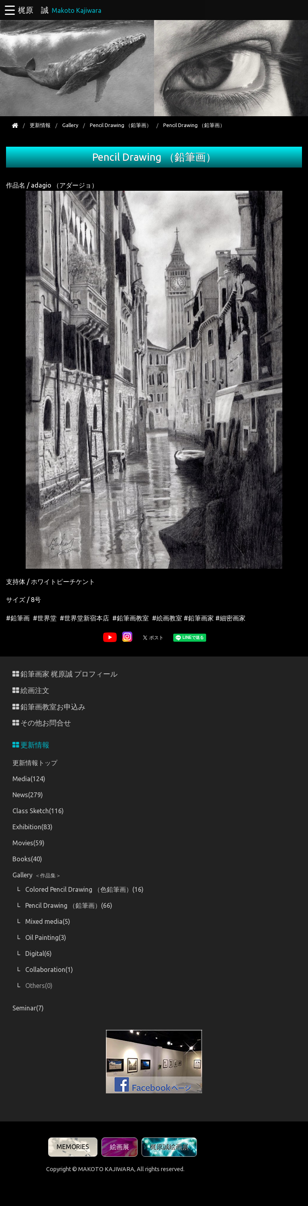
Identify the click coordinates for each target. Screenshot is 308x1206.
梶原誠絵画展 (169, 1146)
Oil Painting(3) (45, 937)
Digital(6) (38, 953)
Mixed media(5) (47, 921)
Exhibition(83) (32, 826)
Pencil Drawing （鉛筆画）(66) (68, 905)
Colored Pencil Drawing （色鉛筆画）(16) (84, 889)
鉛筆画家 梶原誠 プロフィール (65, 674)
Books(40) (27, 859)
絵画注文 (30, 690)
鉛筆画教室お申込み (48, 707)
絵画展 (119, 1146)
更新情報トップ (34, 762)
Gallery (70, 125)
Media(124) (28, 778)
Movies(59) (28, 842)
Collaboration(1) (49, 969)
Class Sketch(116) (38, 810)
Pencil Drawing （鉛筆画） (121, 125)
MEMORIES (73, 1146)
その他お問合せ (41, 723)
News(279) (27, 794)
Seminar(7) (28, 1008)
